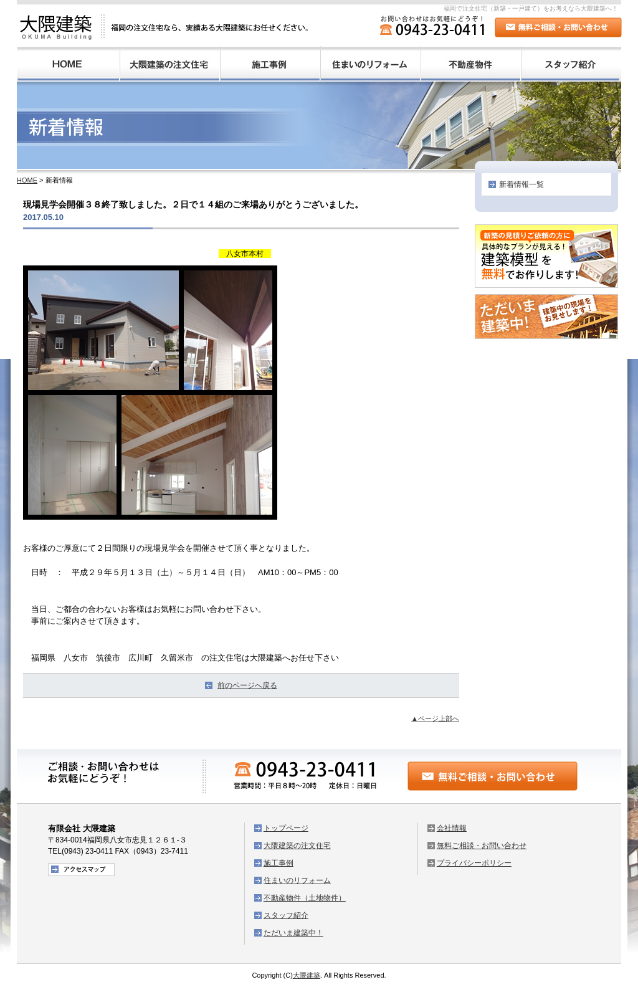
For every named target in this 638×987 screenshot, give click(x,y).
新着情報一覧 (521, 184)
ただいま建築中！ (293, 932)
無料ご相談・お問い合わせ (481, 845)
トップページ (286, 828)
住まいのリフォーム (370, 64)
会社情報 (452, 828)
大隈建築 (306, 975)
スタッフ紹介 (571, 64)
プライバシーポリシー (474, 863)
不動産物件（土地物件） (471, 64)
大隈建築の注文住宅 (170, 64)
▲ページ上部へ (435, 718)
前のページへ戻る (247, 685)
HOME (68, 64)
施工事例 (270, 64)
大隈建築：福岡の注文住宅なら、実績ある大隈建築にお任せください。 (165, 27)
